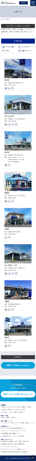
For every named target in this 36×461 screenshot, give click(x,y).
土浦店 (3, 418)
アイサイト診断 (19, 432)
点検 (12, 432)
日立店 (3, 416)
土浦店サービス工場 (12, 418)
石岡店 (29, 416)
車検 (27, 432)
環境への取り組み (24, 450)
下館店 (15, 421)
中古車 (13, 426)
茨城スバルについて (6, 448)
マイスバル (5, 437)
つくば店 (22, 418)
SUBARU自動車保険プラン (17, 437)
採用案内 (23, 3)
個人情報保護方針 (20, 453)
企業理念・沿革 (12, 450)
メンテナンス (5, 432)
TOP (32, 458)
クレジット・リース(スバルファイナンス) (13, 440)
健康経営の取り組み (7, 453)
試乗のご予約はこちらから (18, 374)
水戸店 (18, 416)
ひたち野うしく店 (7, 421)
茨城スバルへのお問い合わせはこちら (18, 403)
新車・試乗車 (5, 426)
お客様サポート (5, 435)
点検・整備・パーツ (6, 430)
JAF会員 (21, 445)
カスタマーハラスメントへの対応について (13, 458)
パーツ (32, 432)
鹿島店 (24, 416)
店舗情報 (3, 414)
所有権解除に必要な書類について (11, 442)
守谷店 (21, 421)
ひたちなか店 (11, 416)
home (2, 19)
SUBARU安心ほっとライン (9, 445)
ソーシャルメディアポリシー (10, 456)
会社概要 (4, 450)
